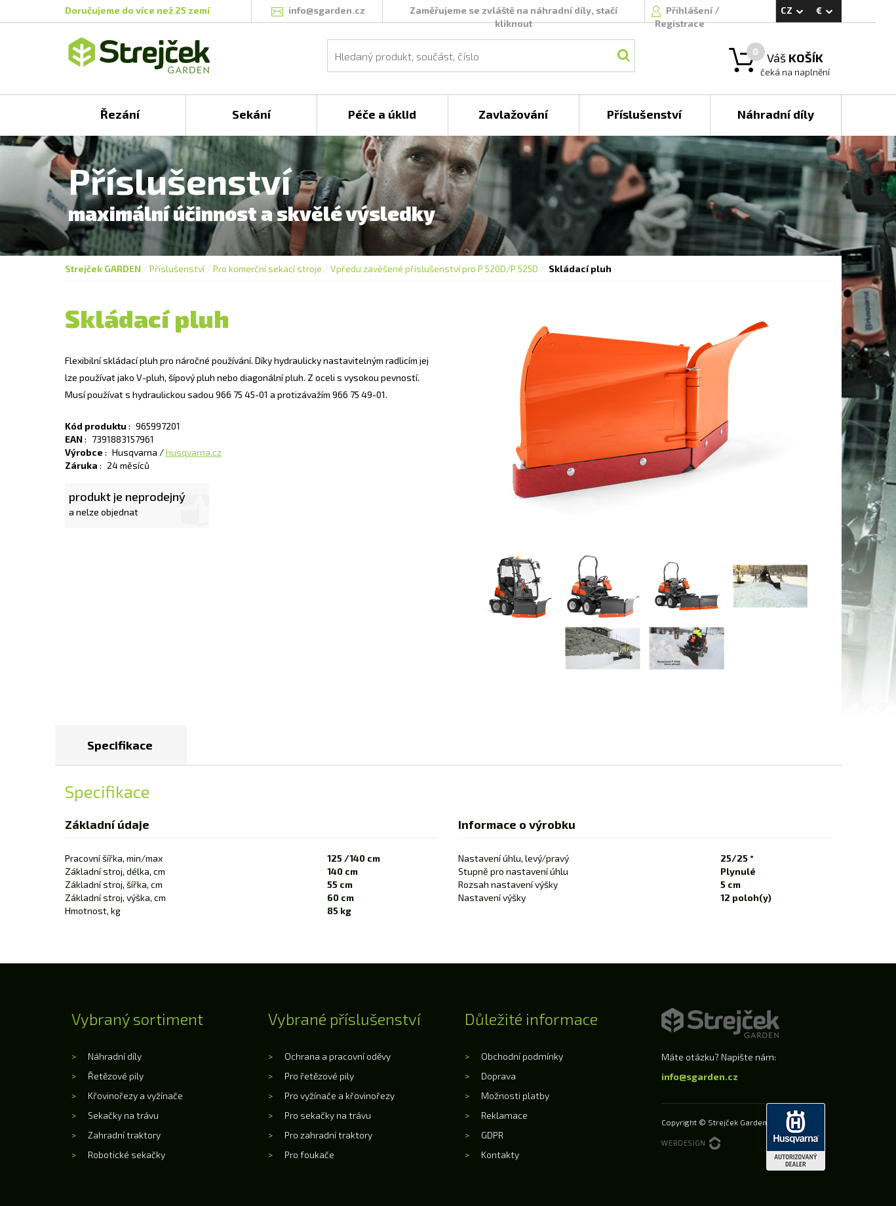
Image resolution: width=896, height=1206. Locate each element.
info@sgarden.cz (699, 1076)
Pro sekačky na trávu (327, 1115)
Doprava (498, 1075)
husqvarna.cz (194, 452)
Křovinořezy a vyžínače (135, 1095)
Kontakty (500, 1154)
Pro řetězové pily (319, 1075)
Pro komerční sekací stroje (267, 268)
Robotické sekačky (126, 1154)
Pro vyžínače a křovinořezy (339, 1095)
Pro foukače (309, 1154)
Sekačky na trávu (123, 1115)
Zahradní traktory (124, 1134)
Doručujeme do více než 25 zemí (137, 10)
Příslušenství (177, 268)
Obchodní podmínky (522, 1056)
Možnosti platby (515, 1095)
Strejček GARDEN (103, 268)
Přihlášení (690, 10)
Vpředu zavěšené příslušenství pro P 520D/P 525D (434, 268)
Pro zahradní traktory (328, 1134)
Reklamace (504, 1115)
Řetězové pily (116, 1075)
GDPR (492, 1134)
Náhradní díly (115, 1056)
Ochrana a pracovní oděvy (337, 1056)
